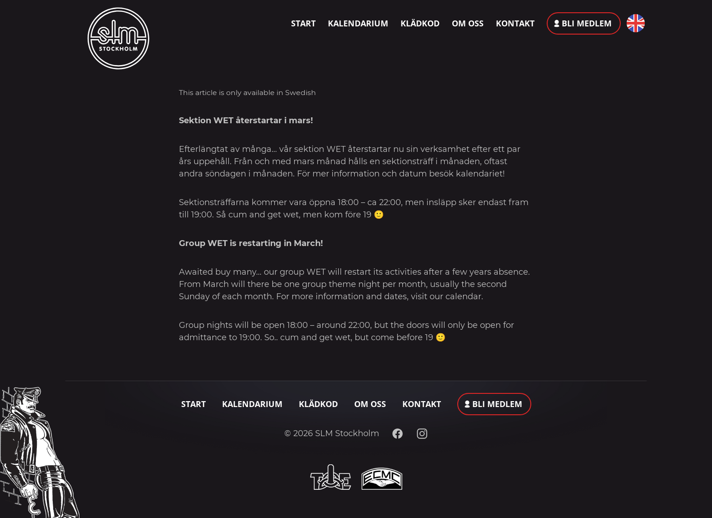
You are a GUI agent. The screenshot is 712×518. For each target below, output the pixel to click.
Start (303, 23)
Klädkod (420, 23)
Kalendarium (358, 23)
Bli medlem (587, 23)
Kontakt (515, 23)
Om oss (468, 23)
